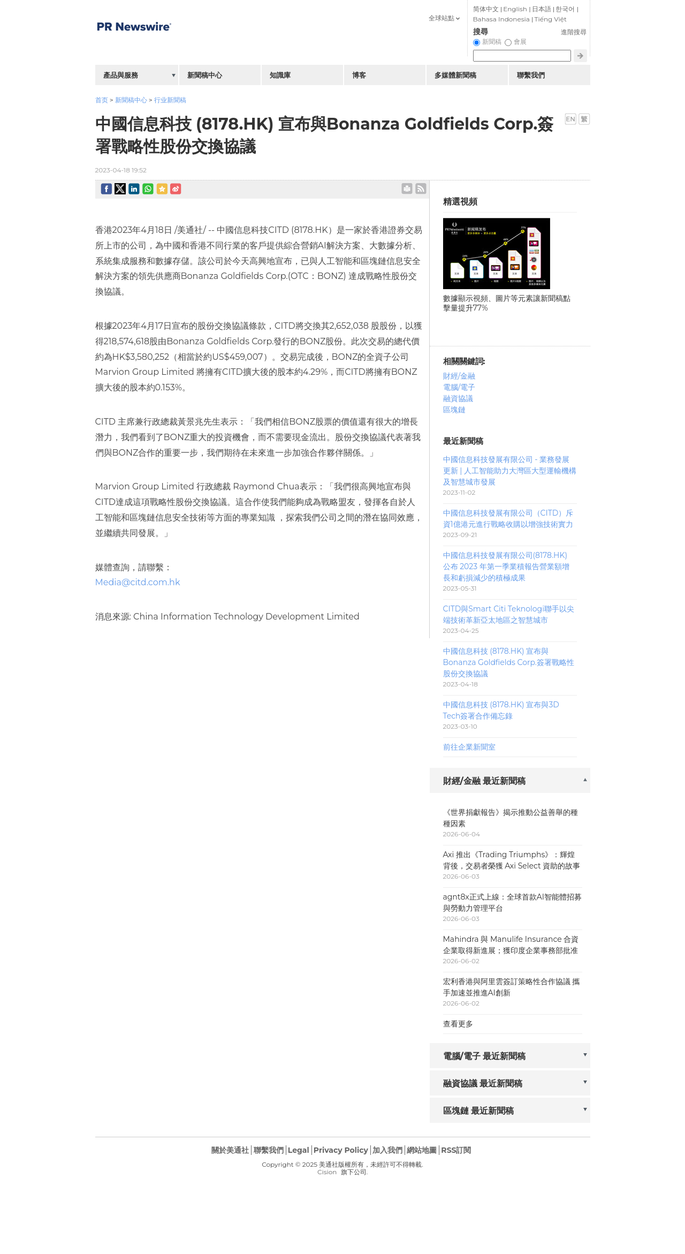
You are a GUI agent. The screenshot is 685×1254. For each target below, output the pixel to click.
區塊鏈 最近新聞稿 (478, 1111)
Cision (327, 1172)
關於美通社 (230, 1150)
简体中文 (486, 9)
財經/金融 (459, 376)
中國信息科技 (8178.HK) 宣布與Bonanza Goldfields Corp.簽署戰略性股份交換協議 (508, 662)
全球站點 (441, 18)
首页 (101, 100)
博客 (359, 75)
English (515, 9)
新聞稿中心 (131, 100)
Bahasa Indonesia (501, 19)
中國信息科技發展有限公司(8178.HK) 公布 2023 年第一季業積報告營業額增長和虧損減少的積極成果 (506, 566)
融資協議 (458, 398)
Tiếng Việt (551, 19)
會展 (520, 41)
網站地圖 (422, 1150)
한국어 (565, 9)
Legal (298, 1150)
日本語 (541, 9)
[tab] (510, 781)
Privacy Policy (341, 1150)
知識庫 (280, 75)
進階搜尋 (574, 32)
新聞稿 (491, 41)
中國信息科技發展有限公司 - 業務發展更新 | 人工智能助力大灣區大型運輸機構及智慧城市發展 (509, 471)
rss (421, 188)
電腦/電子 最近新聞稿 (484, 1056)
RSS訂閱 (456, 1150)
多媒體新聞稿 (455, 75)
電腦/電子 (459, 387)
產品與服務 (120, 75)
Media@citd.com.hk (137, 582)
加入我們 (387, 1150)
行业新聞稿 (170, 100)
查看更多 (458, 1024)
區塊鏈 (454, 409)
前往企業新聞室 (469, 747)
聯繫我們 (531, 75)
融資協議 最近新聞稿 (483, 1083)
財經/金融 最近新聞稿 (484, 781)
